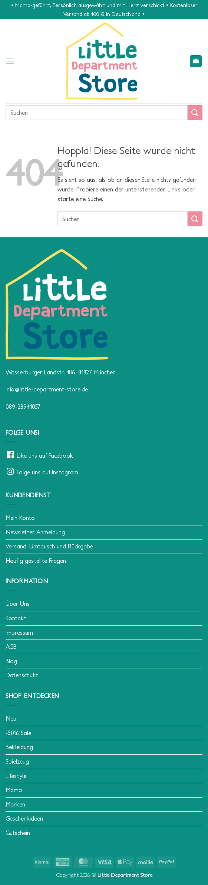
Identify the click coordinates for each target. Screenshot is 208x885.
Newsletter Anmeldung (35, 532)
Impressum (19, 632)
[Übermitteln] (195, 112)
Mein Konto (20, 517)
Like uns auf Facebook (45, 455)
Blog (11, 661)
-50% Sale (18, 732)
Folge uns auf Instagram (47, 472)
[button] (10, 61)
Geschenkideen (24, 818)
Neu (11, 718)
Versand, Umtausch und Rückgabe (49, 546)
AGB (11, 646)
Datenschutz (22, 675)
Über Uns (18, 603)
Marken (15, 804)
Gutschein (18, 832)
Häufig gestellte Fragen (36, 560)
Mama (14, 790)
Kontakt (16, 618)
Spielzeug (17, 761)
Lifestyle (16, 775)
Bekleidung (19, 747)
